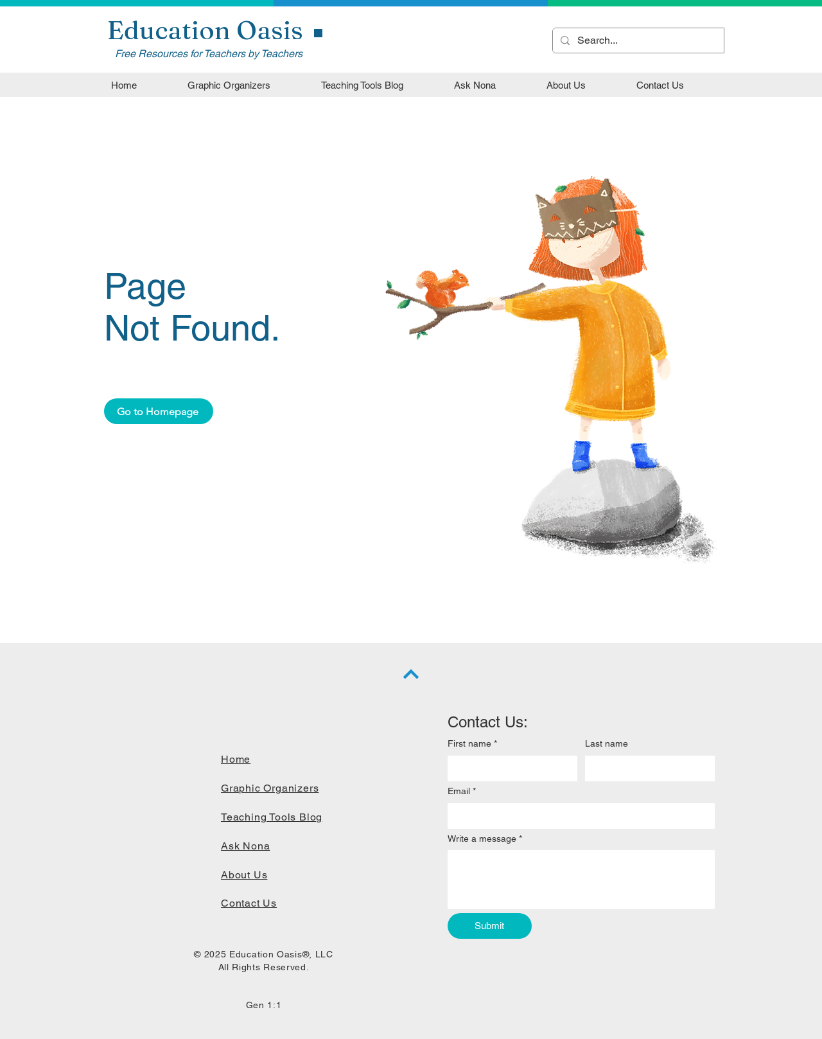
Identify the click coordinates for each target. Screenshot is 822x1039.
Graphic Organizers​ (270, 788)
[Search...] (637, 40)
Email (462, 791)
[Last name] (646, 768)
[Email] (577, 816)
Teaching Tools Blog (271, 817)
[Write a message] (581, 879)
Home (235, 759)
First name (472, 744)
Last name (606, 743)
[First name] (509, 768)
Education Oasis (205, 30)
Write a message (485, 839)
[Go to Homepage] (158, 411)
